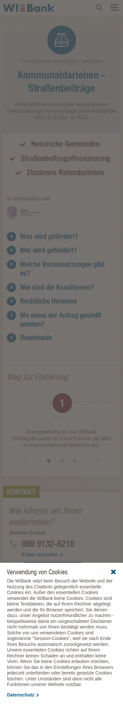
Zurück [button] (25, 461)
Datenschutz (23, 694)
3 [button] (74, 461)
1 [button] (48, 461)
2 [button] (61, 461)
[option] (61, 422)
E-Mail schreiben (42, 554)
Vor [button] (97, 461)
